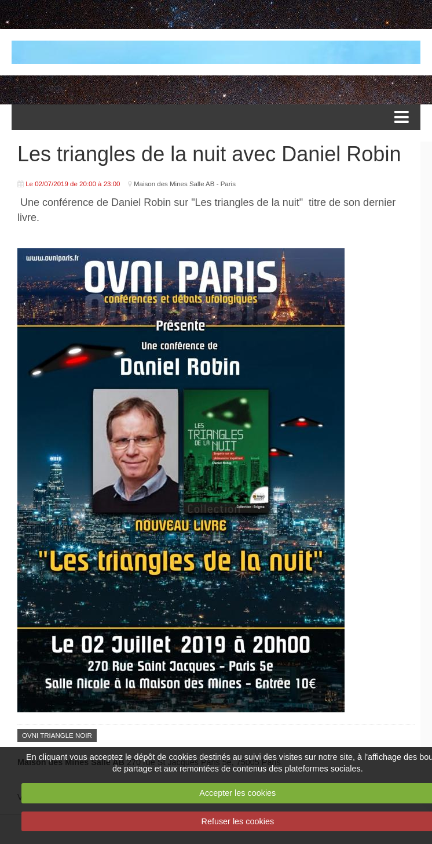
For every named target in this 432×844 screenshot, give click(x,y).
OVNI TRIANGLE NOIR (57, 735)
